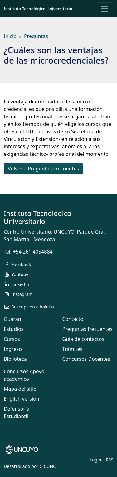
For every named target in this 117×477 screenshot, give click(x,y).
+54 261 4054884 (32, 251)
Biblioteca (15, 358)
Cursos (12, 339)
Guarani (13, 319)
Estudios (14, 329)
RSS (109, 460)
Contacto (73, 319)
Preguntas (36, 36)
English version (21, 398)
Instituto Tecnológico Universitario (38, 9)
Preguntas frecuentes (87, 329)
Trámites (72, 349)
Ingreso (13, 349)
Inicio (10, 36)
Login (95, 460)
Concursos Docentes (86, 358)
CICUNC (48, 466)
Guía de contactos (83, 339)
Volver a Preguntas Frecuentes (43, 168)
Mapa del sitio (20, 388)
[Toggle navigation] (104, 8)
